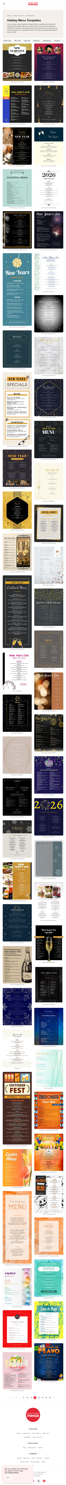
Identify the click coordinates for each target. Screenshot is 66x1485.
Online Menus (36, 1433)
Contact (46, 1458)
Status (44, 1462)
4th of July (18, 40)
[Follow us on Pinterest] (44, 1481)
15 (46, 1398)
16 (50, 1398)
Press (33, 1458)
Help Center (32, 1447)
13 (38, 1398)
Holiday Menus (30, 15)
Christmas (57, 40)
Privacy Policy (35, 1462)
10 (27, 1398)
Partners (39, 1458)
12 (35, 1398)
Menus (9, 15)
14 (42, 1398)
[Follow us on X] (38, 1481)
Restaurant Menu (18, 15)
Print (24, 1447)
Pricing (19, 1458)
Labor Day (27, 40)
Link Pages (27, 1437)
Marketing (26, 1433)
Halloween (36, 40)
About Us (26, 1458)
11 (31, 1398)
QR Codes (46, 1433)
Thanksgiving (47, 40)
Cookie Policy (13, 1473)
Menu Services (37, 1437)
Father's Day (7, 40)
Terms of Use (24, 1462)
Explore (40, 1447)
